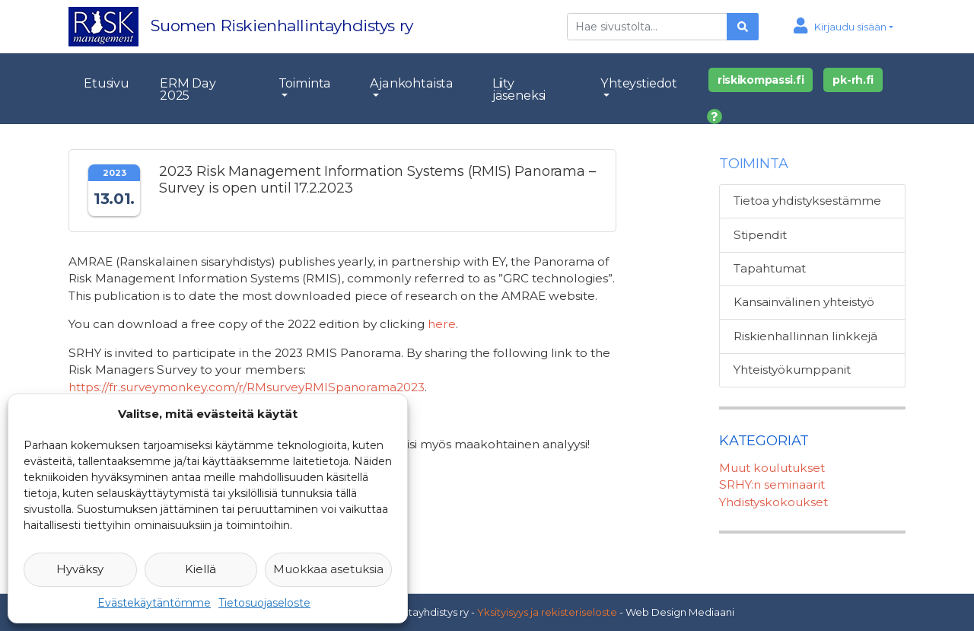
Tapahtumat (770, 268)
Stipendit (760, 235)
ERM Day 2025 (188, 89)
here (442, 324)
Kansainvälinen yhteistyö (804, 302)
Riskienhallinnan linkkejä (805, 336)
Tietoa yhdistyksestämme (807, 200)
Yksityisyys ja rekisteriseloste (547, 612)
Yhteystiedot (638, 83)
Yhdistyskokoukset (773, 502)
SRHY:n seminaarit (772, 484)
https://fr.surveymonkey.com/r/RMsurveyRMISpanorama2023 (246, 387)
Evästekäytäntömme (154, 603)
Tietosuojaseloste (264, 603)
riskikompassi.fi (761, 80)
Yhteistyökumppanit (792, 369)
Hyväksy (79, 569)
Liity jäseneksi (519, 89)
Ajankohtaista (412, 83)
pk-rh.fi (853, 80)
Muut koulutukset (772, 468)
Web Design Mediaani (679, 612)
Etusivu (106, 83)
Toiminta (305, 83)
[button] (843, 26)
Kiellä (200, 569)
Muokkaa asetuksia (328, 569)
